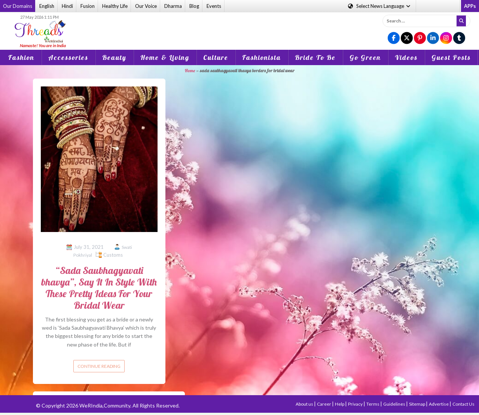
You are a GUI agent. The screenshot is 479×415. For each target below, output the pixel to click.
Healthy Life (115, 6)
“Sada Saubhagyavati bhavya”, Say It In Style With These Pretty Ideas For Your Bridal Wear (99, 288)
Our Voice (146, 6)
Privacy (355, 404)
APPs (470, 6)
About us (305, 404)
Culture (215, 57)
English (46, 6)
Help (340, 404)
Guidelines (394, 404)
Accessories (68, 57)
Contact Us (463, 404)
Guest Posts (451, 57)
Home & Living (164, 57)
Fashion (21, 57)
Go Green (365, 57)
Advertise (439, 404)
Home (190, 70)
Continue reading (98, 366)
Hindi (67, 6)
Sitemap (417, 404)
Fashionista (261, 57)
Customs (113, 255)
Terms (373, 404)
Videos (406, 57)
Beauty (114, 57)
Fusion (87, 6)
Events (214, 6)
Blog (194, 6)
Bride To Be (315, 57)
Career (324, 404)
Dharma (173, 6)
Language (380, 6)
